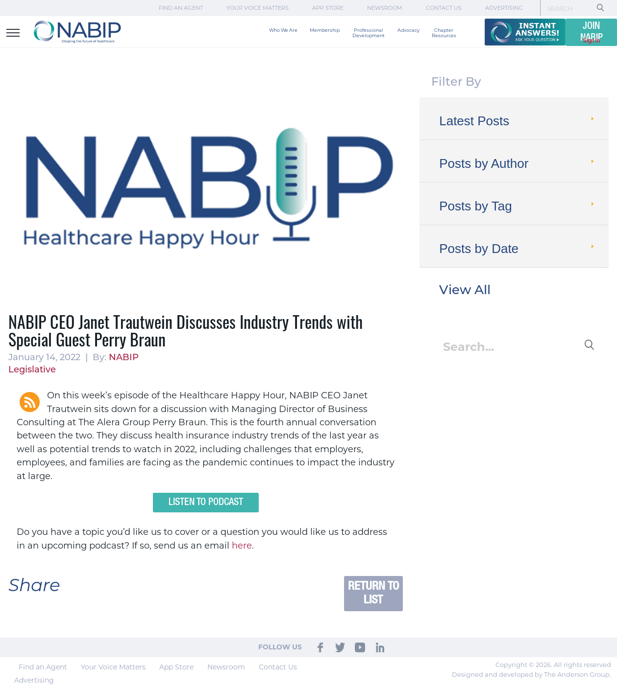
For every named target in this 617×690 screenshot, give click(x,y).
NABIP (124, 358)
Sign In (591, 41)
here (242, 545)
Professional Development (368, 32)
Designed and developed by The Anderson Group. (531, 674)
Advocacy (408, 30)
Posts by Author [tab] (517, 163)
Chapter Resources (444, 32)
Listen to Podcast (206, 502)
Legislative (32, 370)
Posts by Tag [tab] (517, 206)
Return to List (373, 593)
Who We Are (283, 30)
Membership (325, 30)
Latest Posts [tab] (517, 121)
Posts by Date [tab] (517, 248)
